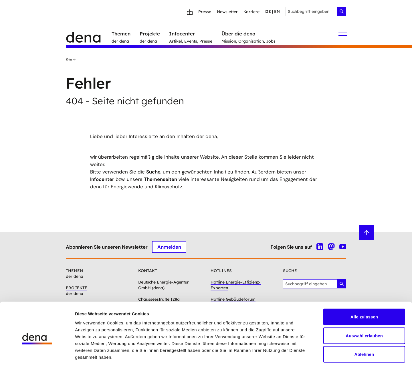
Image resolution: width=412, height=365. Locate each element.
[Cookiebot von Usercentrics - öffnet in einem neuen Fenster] (37, 354)
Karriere (251, 11)
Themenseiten (160, 179)
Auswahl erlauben (364, 308)
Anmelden (169, 247)
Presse (204, 11)
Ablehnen (364, 327)
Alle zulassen (364, 290)
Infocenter (102, 179)
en (277, 11)
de (268, 11)
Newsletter (227, 11)
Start (71, 59)
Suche (153, 172)
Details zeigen (304, 353)
